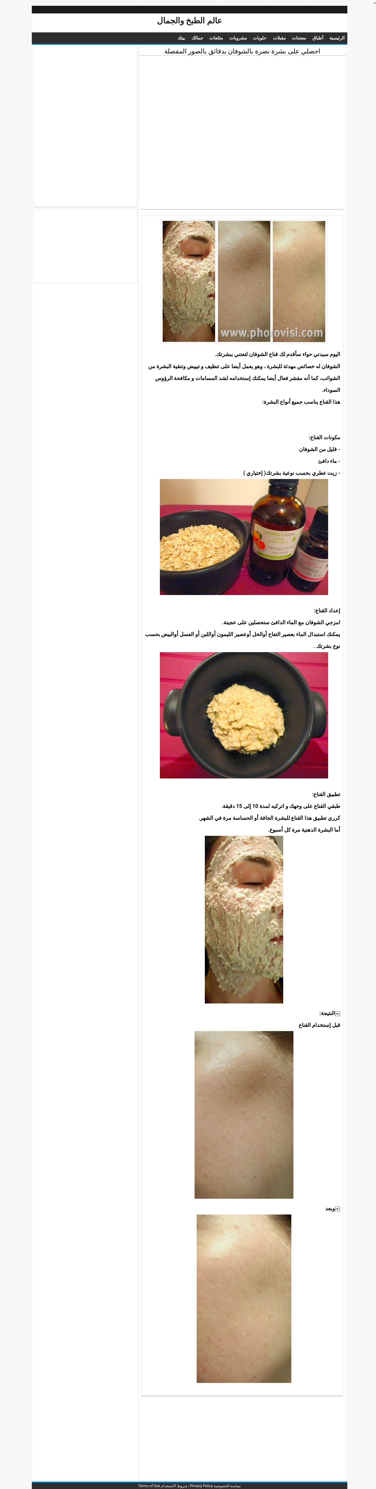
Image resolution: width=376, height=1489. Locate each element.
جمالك (196, 38)
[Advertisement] (240, 95)
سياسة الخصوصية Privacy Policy (214, 1486)
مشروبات (236, 38)
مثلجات (214, 38)
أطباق (316, 38)
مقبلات (277, 38)
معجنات (297, 38)
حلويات (258, 38)
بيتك (180, 38)
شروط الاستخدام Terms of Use (161, 1486)
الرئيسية (335, 38)
